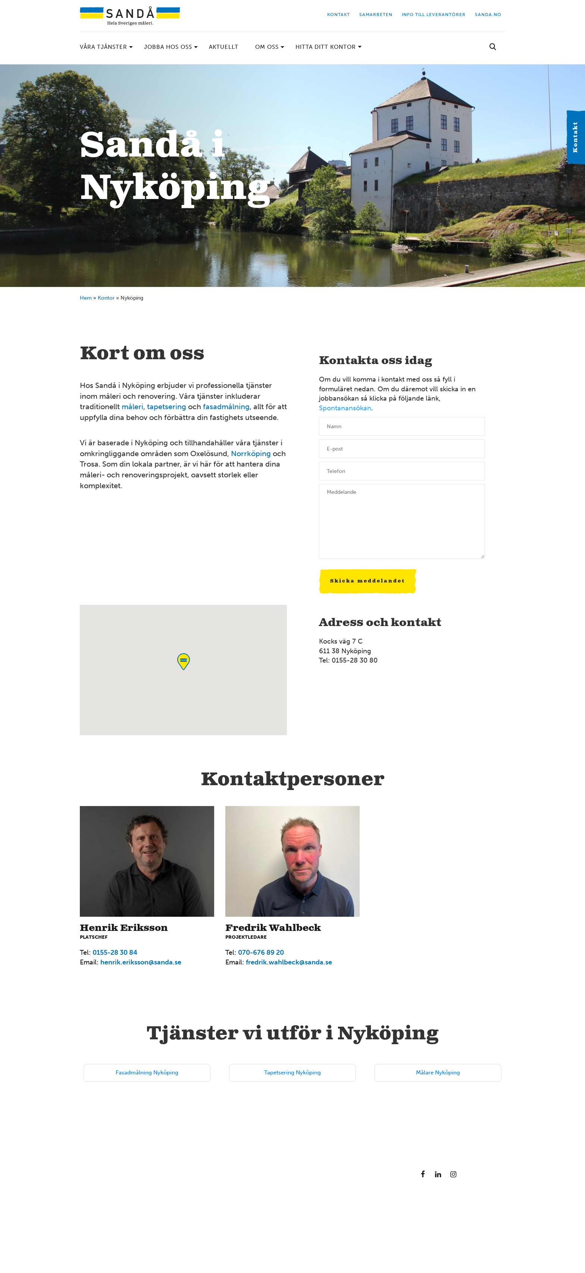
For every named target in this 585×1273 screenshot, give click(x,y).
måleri (132, 406)
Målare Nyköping (438, 1072)
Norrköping (251, 453)
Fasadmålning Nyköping (147, 1072)
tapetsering (166, 406)
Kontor (106, 298)
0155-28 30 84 (115, 952)
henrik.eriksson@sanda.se (140, 962)
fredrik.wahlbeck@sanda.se (289, 962)
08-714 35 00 (325, 1225)
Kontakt (575, 137)
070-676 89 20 (261, 952)
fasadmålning (226, 406)
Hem (86, 298)
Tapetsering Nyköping (292, 1072)
